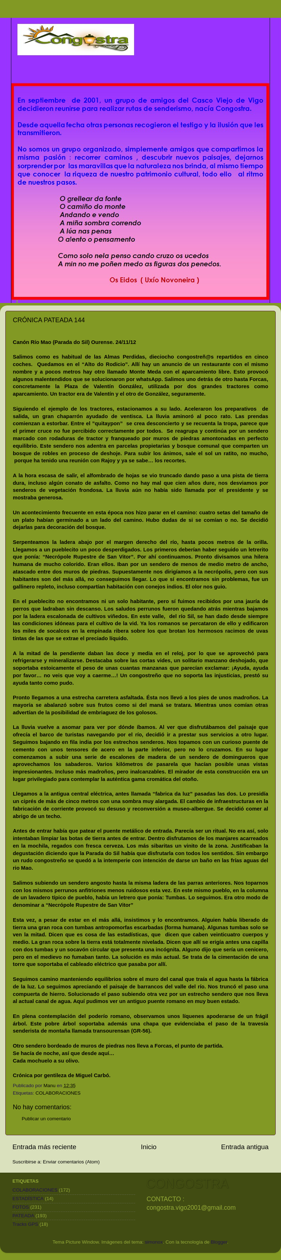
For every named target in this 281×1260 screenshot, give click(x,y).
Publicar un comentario (46, 1118)
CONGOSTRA (187, 1183)
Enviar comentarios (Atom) (71, 1161)
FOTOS (20, 1207)
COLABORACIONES (58, 1093)
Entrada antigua (245, 1147)
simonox (154, 1242)
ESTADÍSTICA (28, 1198)
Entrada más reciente (44, 1147)
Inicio (149, 1147)
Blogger (219, 1242)
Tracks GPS (25, 1224)
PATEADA (23, 1215)
